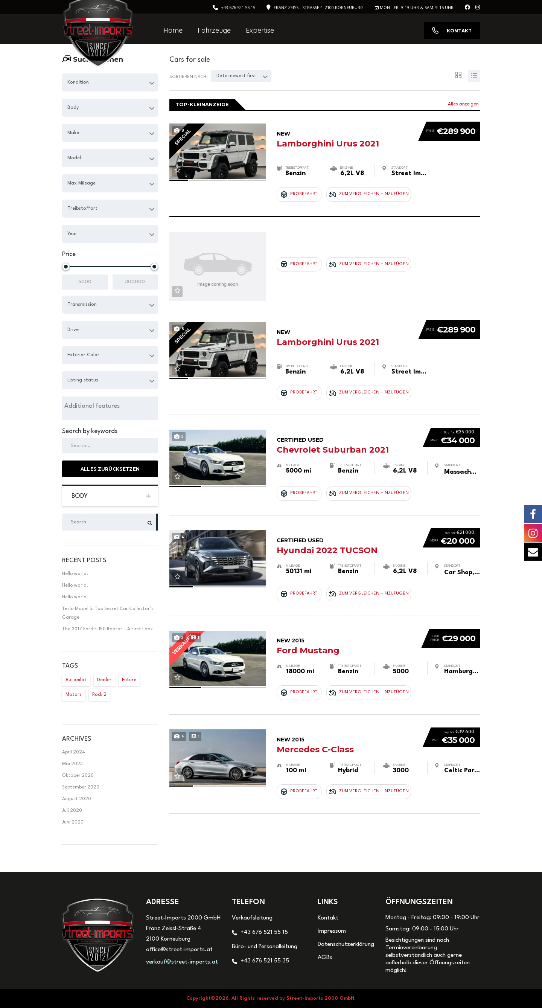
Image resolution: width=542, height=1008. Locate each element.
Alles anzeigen (463, 104)
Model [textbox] (74, 158)
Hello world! (75, 574)
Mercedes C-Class (346, 684)
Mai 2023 (72, 764)
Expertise (260, 30)
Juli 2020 (72, 810)
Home (173, 30)
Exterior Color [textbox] (83, 354)
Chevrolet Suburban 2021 (346, 416)
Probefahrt (299, 185)
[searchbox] (110, 406)
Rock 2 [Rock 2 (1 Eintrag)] (99, 694)
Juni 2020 (73, 822)
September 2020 (80, 787)
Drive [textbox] (73, 329)
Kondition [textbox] (78, 82)
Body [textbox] (73, 107)
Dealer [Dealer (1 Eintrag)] (104, 680)
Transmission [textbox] (82, 304)
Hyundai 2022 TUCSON (346, 506)
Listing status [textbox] (82, 380)
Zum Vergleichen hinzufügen (356, 185)
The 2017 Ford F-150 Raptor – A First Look (107, 629)
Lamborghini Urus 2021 (344, 130)
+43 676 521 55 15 (238, 7)
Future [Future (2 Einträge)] (129, 680)
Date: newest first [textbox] (236, 76)
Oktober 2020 (78, 775)
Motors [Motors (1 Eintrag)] (73, 694)
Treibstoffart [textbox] (82, 208)
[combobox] (110, 82)
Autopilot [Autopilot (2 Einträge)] (76, 680)
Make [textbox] (73, 132)
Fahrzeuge (214, 30)
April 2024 (73, 752)
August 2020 (76, 799)
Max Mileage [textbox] (81, 183)
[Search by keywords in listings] (110, 445)
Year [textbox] (72, 233)
